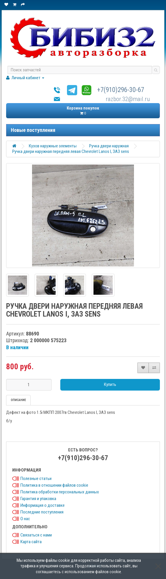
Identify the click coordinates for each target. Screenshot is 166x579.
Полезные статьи (36, 478)
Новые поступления (33, 130)
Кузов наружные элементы (53, 146)
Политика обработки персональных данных (59, 492)
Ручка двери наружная (109, 146)
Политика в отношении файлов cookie (54, 485)
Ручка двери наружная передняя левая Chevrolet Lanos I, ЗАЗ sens (70, 151)
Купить (110, 384)
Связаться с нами (36, 535)
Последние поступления (41, 512)
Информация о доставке (42, 505)
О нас (25, 518)
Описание (18, 400)
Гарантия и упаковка (38, 498)
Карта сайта (31, 541)
